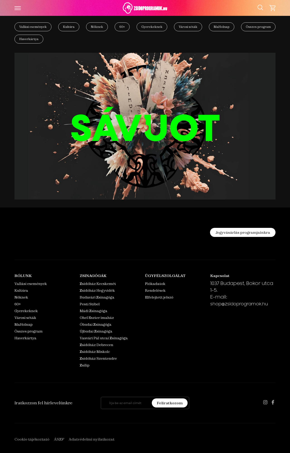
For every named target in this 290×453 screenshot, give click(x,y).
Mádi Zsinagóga (93, 311)
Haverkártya (29, 39)
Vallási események (33, 27)
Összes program (258, 27)
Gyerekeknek (151, 27)
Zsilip (84, 365)
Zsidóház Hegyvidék (97, 290)
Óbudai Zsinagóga (95, 324)
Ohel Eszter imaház (97, 318)
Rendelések (155, 290)
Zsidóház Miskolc (95, 351)
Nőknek (97, 27)
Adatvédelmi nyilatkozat (91, 439)
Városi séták (188, 27)
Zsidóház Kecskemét (98, 284)
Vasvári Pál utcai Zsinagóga (104, 338)
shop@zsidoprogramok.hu (239, 304)
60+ (122, 27)
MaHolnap (222, 27)
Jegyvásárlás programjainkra (242, 232)
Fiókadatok (155, 284)
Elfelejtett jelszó (159, 297)
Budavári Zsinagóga (97, 297)
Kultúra (69, 27)
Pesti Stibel (90, 304)
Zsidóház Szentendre (98, 358)
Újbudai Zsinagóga (96, 331)
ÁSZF (59, 439)
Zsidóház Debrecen (96, 345)
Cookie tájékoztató (31, 439)
